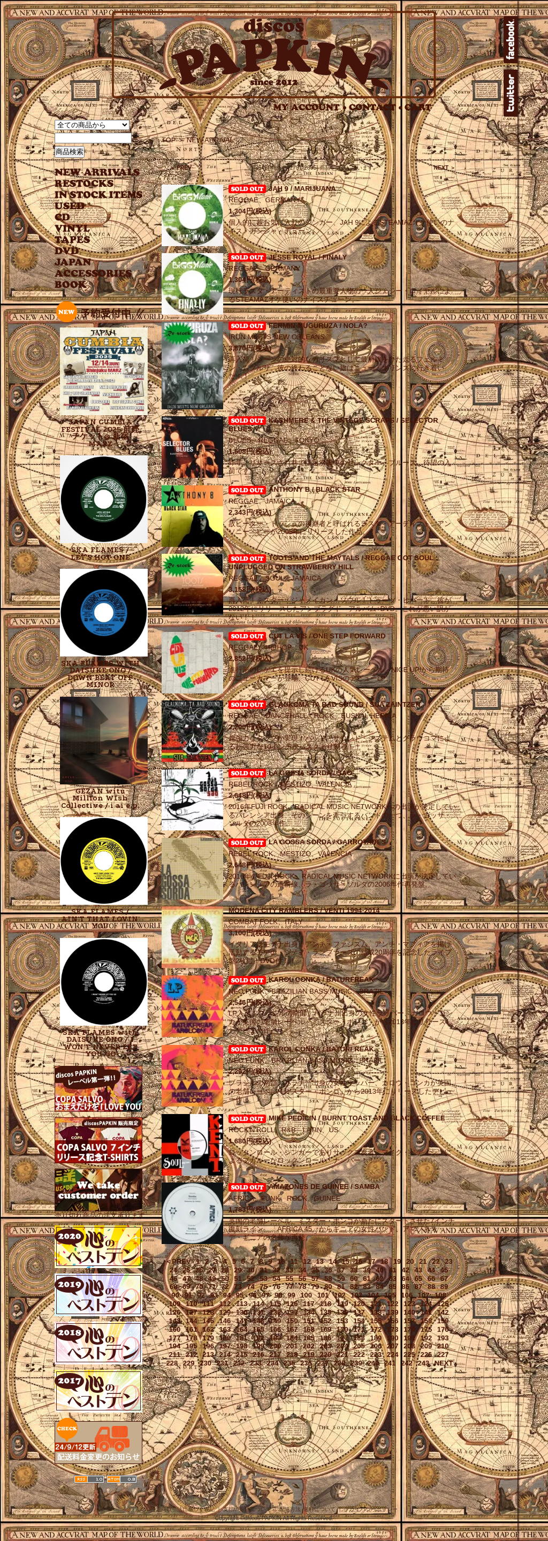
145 (208, 1321)
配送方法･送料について (307, 1509)
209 (426, 1346)
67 (444, 1279)
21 (423, 1261)
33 (289, 1270)
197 (225, 1346)
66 (431, 1279)
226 (426, 1355)
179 (208, 1338)
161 (191, 1329)
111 (208, 1304)
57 (315, 1279)
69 (186, 1287)
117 (309, 1304)
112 (225, 1304)
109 (175, 1304)
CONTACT (375, 107)
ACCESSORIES (93, 274)
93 (214, 1295)
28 (225, 1270)
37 (341, 1270)
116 (292, 1304)
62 (379, 1279)
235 (289, 1363)
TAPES (72, 240)
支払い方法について (247, 1509)
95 (239, 1295)
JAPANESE (91, 262)
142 (443, 1312)
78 (302, 1287)
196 (208, 1346)
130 (242, 1312)
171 (359, 1329)
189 (376, 1338)
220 (325, 1355)
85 (392, 1287)
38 (353, 1270)
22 (435, 1261)
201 (292, 1346)
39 (366, 1270)
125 (443, 1304)
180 (225, 1338)
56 (302, 1279)
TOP (169, 140)
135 (325, 1312)
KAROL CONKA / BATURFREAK (321, 979)
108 (440, 1295)
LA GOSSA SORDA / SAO (310, 773)
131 (258, 1312)
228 (172, 1363)
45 (444, 1270)
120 (359, 1304)
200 (275, 1346)
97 (265, 1295)
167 (292, 1329)
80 (328, 1287)
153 (342, 1321)
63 (392, 1279)
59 (341, 1279)
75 (263, 1287)
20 (410, 1261)
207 (393, 1346)
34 (302, 1270)
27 (212, 1270)
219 (309, 1355)
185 (309, 1338)
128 (208, 1312)
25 (186, 1270)
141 (426, 1312)
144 (191, 1321)
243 (423, 1363)
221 (342, 1355)
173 (393, 1329)
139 (393, 1312)
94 (227, 1295)
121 (376, 1304)
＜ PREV (181, 168)
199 (258, 1346)
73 (237, 1287)
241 (390, 1363)
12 (306, 1261)
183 (275, 1338)
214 (225, 1355)
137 (359, 1312)
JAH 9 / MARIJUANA (302, 189)
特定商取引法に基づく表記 (182, 1509)
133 (292, 1312)
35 (315, 1270)
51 (237, 1279)
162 (208, 1329)
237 (323, 1363)
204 (342, 1346)
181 (242, 1338)
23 (448, 1261)
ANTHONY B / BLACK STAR (314, 489)
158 (426, 1321)
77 (289, 1287)
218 (292, 1355)
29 (237, 1270)
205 (359, 1346)
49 (212, 1279)
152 (325, 1321)
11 (294, 1261)
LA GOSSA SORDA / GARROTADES (327, 842)
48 (199, 1279)
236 (306, 1363)
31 (263, 1270)
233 (256, 1363)
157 (409, 1321)
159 (443, 1321)
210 (443, 1346)
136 (342, 1312)
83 (366, 1287)
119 (342, 1304)
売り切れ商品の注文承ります (100, 1211)
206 (376, 1346)
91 (188, 1295)
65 (418, 1279)
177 (175, 1338)
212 (191, 1355)
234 (273, 1363)
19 (397, 1261)
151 (309, 1321)
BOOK (71, 285)
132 (275, 1312)
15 (345, 1261)
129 (225, 1312)
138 (376, 1312)
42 (405, 1270)
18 (384, 1261)
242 (407, 1363)
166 (275, 1329)
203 (325, 1346)
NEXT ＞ (444, 168)
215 (242, 1355)
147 (242, 1321)
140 (409, 1312)
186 (325, 1338)
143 (175, 1321)
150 (292, 1321)
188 (359, 1338)
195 (191, 1346)
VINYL (73, 229)
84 (379, 1287)
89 (444, 1287)
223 (376, 1355)
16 (358, 1261)
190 (393, 1338)
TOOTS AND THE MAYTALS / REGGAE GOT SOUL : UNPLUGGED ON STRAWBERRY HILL (333, 562)
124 (426, 1304)
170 (342, 1329)
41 (392, 1270)
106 (407, 1295)
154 (359, 1321)
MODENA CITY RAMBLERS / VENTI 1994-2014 (304, 910)
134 (309, 1312)
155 (376, 1321)
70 (199, 1287)
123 (409, 1304)
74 (250, 1287)
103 (356, 1295)
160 (175, 1329)
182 (258, 1338)
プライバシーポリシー (371, 1509)
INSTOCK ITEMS (98, 195)
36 (328, 1270)
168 (309, 1329)
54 (276, 1279)
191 (409, 1338)
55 (289, 1279)
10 (281, 1261)
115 (275, 1304)
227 (443, 1355)
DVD (67, 251)
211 (175, 1355)
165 (258, 1329)
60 (353, 1279)
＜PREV (178, 1261)
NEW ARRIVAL (97, 173)
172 (376, 1329)
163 (225, 1329)
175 (426, 1329)
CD (63, 217)
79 (315, 1287)
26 (199, 1270)
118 (325, 1304)
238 (340, 1363)
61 (366, 1279)
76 (276, 1287)
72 (225, 1287)
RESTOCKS (91, 184)
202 (309, 1346)
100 (306, 1295)
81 (341, 1287)
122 (393, 1304)
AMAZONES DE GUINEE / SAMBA (324, 1187)
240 (373, 1363)
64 (405, 1279)
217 (275, 1355)
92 (201, 1295)
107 (424, 1295)
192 (426, 1338)
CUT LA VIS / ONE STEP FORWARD (327, 636)
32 (276, 1270)
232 (239, 1363)
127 (191, 1312)
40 (379, 1270)
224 (393, 1355)
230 (205, 1363)
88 (431, 1287)
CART (418, 107)
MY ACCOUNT (310, 107)
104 (373, 1295)
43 (418, 1270)
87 (418, 1287)
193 (443, 1338)
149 (275, 1321)
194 (175, 1346)
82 (353, 1287)
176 (443, 1329)
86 (405, 1287)
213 (208, 1355)
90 (175, 1295)
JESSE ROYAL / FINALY (308, 257)
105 (390, 1295)
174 (409, 1329)
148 (258, 1321)
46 (173, 1279)
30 (250, 1270)
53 (263, 1279)
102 (340, 1295)
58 (328, 1279)
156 (393, 1321)
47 (186, 1279)
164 (242, 1329)
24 (173, 1270)
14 (332, 1261)
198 (242, 1346)
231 (223, 1363)
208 (409, 1346)
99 (291, 1295)
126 (175, 1312)
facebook (510, 39)
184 (292, 1338)
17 (371, 1261)
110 (191, 1304)
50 (225, 1279)
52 (250, 1279)
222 (359, 1355)
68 (173, 1287)
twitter (510, 93)
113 (242, 1304)
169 (325, 1329)
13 (319, 1261)
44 (431, 1270)
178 (191, 1338)
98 (278, 1295)
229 (189, 1363)
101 (323, 1295)
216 (258, 1355)
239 (356, 1363)
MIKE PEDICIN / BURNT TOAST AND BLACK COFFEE (357, 1118)
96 (252, 1295)
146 (225, 1321)
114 (258, 1304)
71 (212, 1287)
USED (91, 206)
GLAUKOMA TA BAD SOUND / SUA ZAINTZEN (345, 704)
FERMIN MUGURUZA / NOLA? (318, 326)
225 (409, 1355)
